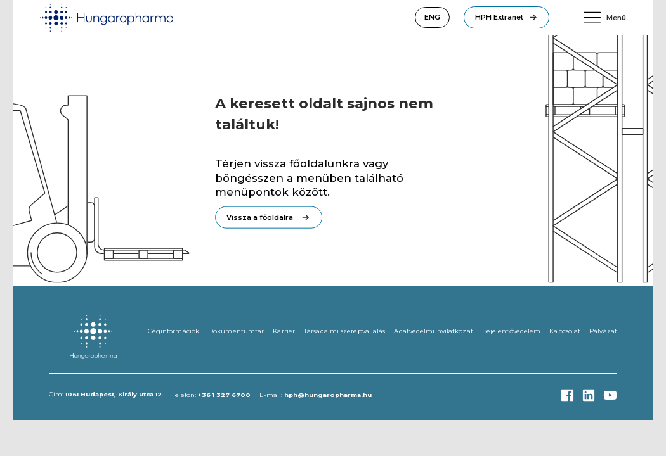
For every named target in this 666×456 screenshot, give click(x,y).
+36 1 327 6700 (224, 394)
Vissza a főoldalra (259, 217)
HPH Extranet (499, 17)
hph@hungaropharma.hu (328, 394)
